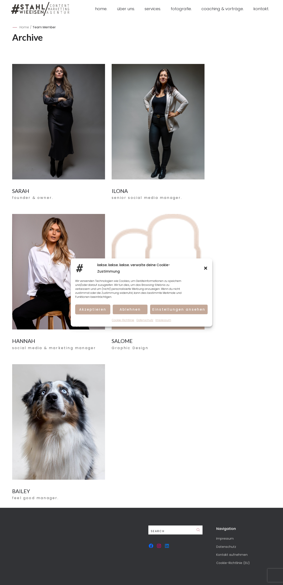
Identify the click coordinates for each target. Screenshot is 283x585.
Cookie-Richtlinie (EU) (233, 563)
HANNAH (23, 341)
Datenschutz (144, 320)
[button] (205, 268)
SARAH (20, 191)
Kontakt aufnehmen (232, 554)
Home (24, 27)
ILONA (120, 191)
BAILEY (21, 491)
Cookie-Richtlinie (123, 320)
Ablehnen (130, 309)
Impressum (163, 320)
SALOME (122, 341)
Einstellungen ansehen (178, 309)
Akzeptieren (92, 309)
